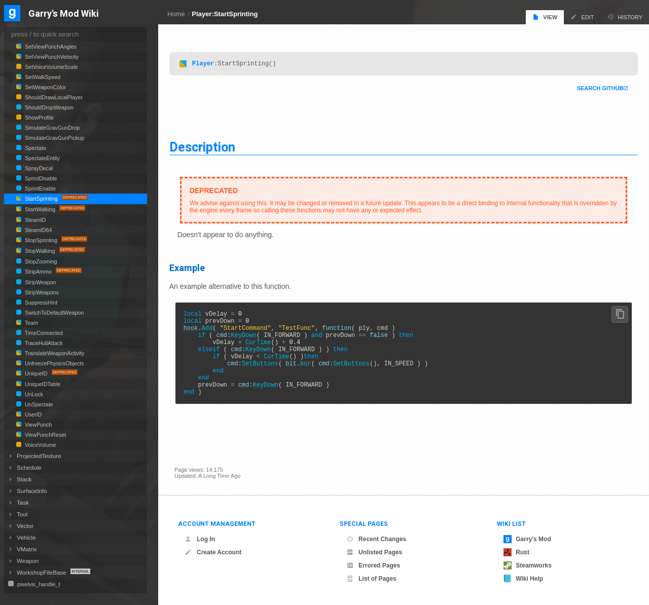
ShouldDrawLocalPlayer (53, 97)
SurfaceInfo (32, 490)
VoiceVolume (39, 445)
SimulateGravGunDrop (51, 128)
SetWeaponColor (44, 87)
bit (296, 375)
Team (30, 323)
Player (208, 63)
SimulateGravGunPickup (53, 138)
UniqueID (36, 373)
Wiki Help (523, 579)
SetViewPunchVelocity (51, 57)
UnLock (33, 394)
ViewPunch (37, 425)
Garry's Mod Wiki (63, 14)
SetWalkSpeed (41, 77)
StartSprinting (41, 199)
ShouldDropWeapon (48, 107)
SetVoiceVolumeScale (50, 67)
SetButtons (265, 375)
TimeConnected (43, 333)
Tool (22, 514)
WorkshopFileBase (42, 572)
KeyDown (249, 340)
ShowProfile (38, 118)
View (544, 17)
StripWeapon (39, 282)
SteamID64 (37, 230)
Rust (516, 552)
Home (176, 14)
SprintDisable (40, 178)
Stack (24, 479)
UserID (32, 414)
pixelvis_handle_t (38, 584)
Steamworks (527, 565)
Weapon (28, 560)
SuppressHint (40, 302)
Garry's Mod (527, 539)
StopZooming (40, 261)
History (625, 17)
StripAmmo (38, 272)
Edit (582, 17)
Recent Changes (376, 539)
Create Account (213, 552)
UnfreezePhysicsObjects (53, 363)
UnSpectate (38, 404)
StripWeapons (41, 292)
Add (212, 332)
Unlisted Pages (374, 552)
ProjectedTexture (39, 455)
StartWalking (40, 209)
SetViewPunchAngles (50, 47)
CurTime (263, 349)
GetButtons (356, 375)
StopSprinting (41, 240)
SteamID (34, 220)
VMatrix (27, 549)
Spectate (34, 148)
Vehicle (26, 537)
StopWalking (40, 251)
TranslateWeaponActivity (53, 353)
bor (310, 375)
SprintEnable (39, 188)
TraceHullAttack (43, 343)
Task (23, 502)
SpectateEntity (41, 158)
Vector (25, 525)
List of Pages (371, 579)
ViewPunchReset (44, 435)
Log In (200, 539)
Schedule (29, 467)
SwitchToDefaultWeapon (53, 313)
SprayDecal (38, 168)
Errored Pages (373, 565)
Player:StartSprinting (225, 14)
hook (196, 332)
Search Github (594, 88)
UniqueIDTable (41, 384)
